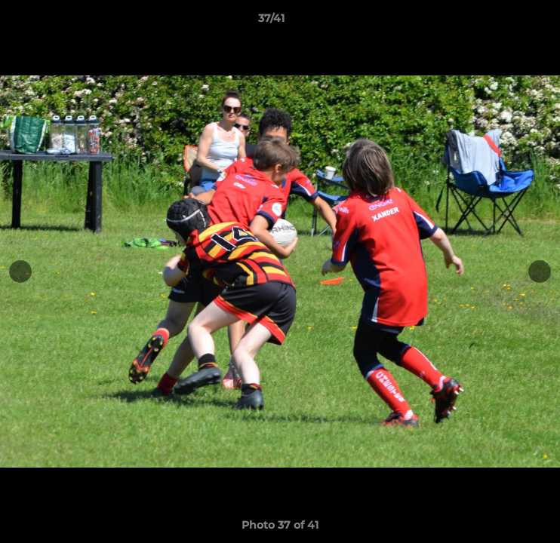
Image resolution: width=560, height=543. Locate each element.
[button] (506, 22)
